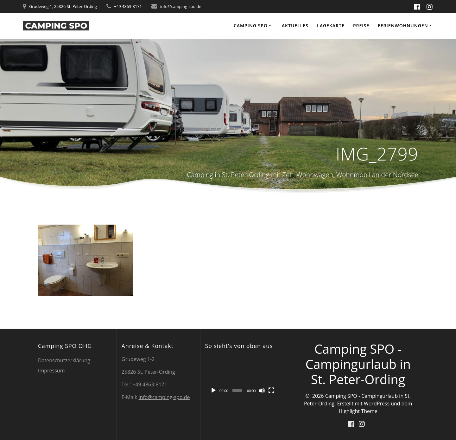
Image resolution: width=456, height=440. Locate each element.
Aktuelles (295, 26)
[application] (242, 376)
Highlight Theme (358, 411)
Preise (361, 26)
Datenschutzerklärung (64, 360)
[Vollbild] (271, 390)
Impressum (51, 370)
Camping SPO (251, 26)
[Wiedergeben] (213, 390)
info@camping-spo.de (164, 397)
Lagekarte (331, 26)
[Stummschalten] (262, 390)
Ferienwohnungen (403, 26)
